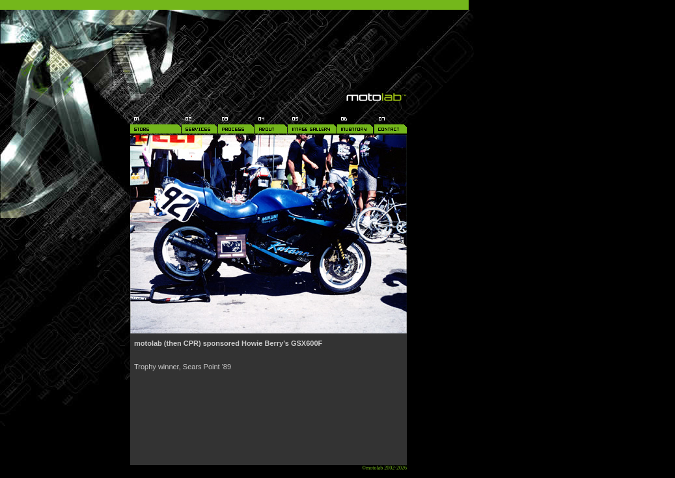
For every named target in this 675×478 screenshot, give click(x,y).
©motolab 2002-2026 (384, 468)
